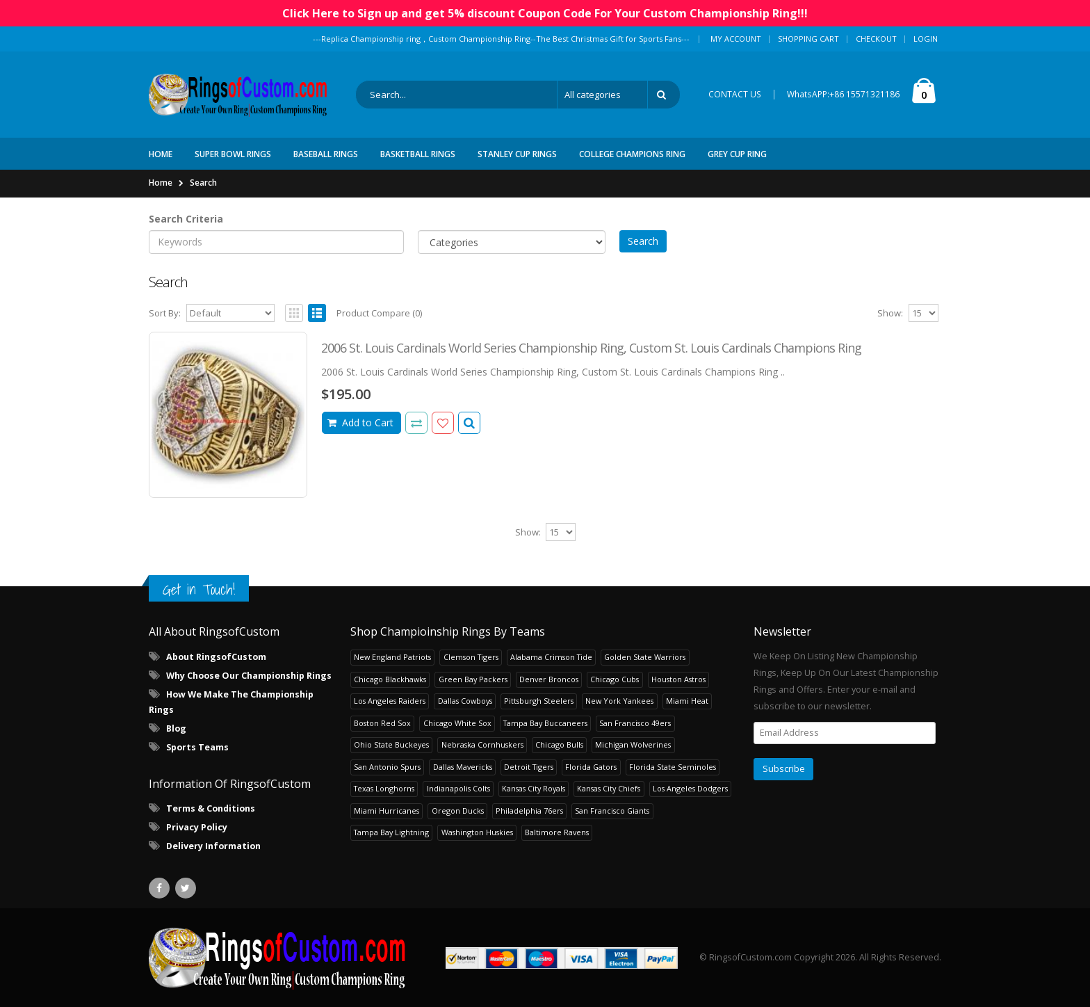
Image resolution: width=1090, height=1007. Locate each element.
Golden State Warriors (644, 657)
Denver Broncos (548, 679)
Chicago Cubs (614, 679)
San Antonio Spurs (387, 767)
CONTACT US (734, 94)
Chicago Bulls (559, 744)
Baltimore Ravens (557, 832)
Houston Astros (678, 679)
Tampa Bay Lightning (391, 832)
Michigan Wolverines (633, 744)
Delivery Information (213, 846)
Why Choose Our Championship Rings (249, 676)
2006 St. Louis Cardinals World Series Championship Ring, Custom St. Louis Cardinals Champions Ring (591, 347)
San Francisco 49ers (635, 723)
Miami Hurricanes (386, 810)
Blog (176, 728)
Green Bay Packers (473, 679)
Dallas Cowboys (465, 700)
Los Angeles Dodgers (690, 788)
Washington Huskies (477, 832)
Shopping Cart (808, 38)
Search (203, 182)
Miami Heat (687, 700)
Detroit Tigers (528, 767)
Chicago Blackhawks (390, 679)
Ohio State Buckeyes (391, 744)
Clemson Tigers (471, 657)
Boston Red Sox (382, 723)
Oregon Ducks (458, 810)
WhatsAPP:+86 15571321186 (843, 94)
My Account (735, 38)
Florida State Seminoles (672, 767)
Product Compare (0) (379, 313)
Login (925, 38)
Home (160, 182)
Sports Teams (197, 747)
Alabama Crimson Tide (551, 657)
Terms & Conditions (210, 808)
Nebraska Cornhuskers (482, 744)
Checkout (876, 38)
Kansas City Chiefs (608, 788)
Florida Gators (591, 767)
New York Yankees (619, 700)
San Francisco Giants (612, 810)
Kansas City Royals (533, 788)
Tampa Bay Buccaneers (545, 723)
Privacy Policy (196, 827)
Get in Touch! (199, 589)
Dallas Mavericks (462, 767)
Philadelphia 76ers (529, 810)
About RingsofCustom (216, 657)
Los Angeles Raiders (389, 700)
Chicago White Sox (457, 723)
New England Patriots (392, 657)
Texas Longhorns (384, 788)
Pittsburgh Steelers (539, 700)
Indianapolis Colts (458, 788)
